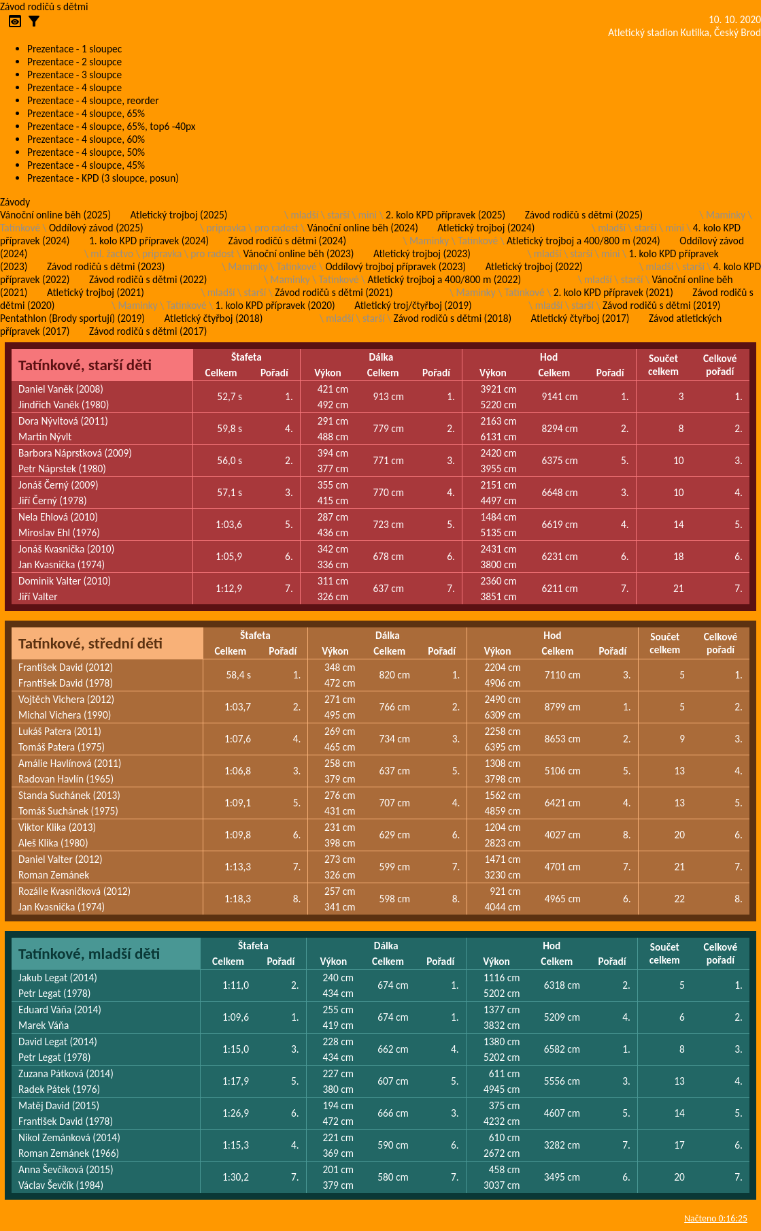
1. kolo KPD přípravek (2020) (275, 305)
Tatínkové (20, 227)
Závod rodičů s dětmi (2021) (333, 292)
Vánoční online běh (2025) (55, 214)
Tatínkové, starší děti (85, 364)
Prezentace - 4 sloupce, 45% (86, 165)
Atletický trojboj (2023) (422, 253)
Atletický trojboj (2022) (534, 266)
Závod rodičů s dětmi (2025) (584, 214)
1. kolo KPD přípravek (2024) (149, 240)
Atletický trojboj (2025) (179, 214)
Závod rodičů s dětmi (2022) (148, 279)
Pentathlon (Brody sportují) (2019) (72, 318)
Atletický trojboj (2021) (95, 292)
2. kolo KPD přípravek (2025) (445, 214)
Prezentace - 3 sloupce (74, 74)
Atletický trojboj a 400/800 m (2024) (583, 240)
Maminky (725, 214)
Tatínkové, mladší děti (89, 953)
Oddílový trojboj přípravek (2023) (395, 266)
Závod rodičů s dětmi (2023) (106, 266)
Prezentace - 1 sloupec (74, 48)
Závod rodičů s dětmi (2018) (452, 318)
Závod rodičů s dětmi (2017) (148, 331)
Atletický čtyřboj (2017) (580, 318)
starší (338, 214)
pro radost (277, 227)
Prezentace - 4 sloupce (74, 87)
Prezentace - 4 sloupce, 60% (86, 139)
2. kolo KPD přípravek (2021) (613, 292)
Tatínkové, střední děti (90, 643)
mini (367, 214)
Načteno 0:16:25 (715, 1218)
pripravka (226, 227)
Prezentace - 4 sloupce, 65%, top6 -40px (111, 126)
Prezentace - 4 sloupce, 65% (86, 113)
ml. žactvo (111, 253)
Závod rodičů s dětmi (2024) (287, 240)
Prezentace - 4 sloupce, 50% (86, 152)
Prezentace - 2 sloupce (74, 61)
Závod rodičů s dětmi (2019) (661, 305)
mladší (304, 214)
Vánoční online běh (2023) (298, 253)
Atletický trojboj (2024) (486, 227)
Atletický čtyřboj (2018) (213, 318)
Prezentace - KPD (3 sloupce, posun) (103, 177)
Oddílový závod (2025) (96, 227)
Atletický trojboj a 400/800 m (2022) (444, 279)
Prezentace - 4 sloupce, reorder (93, 100)
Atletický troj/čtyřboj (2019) (413, 305)
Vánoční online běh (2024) (362, 227)
